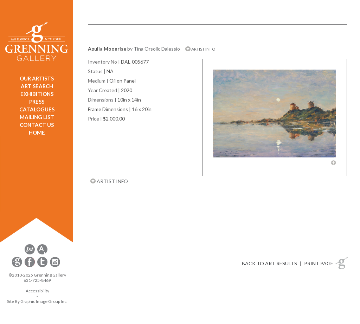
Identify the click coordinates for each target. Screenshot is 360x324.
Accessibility (37, 290)
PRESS (36, 101)
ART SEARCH (37, 86)
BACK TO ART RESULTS (269, 263)
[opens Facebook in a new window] (30, 266)
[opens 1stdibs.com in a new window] (30, 253)
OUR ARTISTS (37, 78)
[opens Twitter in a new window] (43, 266)
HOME (37, 132)
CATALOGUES (36, 109)
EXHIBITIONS (36, 94)
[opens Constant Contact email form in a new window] (17, 266)
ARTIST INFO (200, 49)
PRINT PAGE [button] (318, 263)
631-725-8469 (37, 280)
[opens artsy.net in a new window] (42, 253)
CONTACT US (37, 125)
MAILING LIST (37, 117)
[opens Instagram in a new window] (55, 266)
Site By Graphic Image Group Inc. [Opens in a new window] (37, 301)
